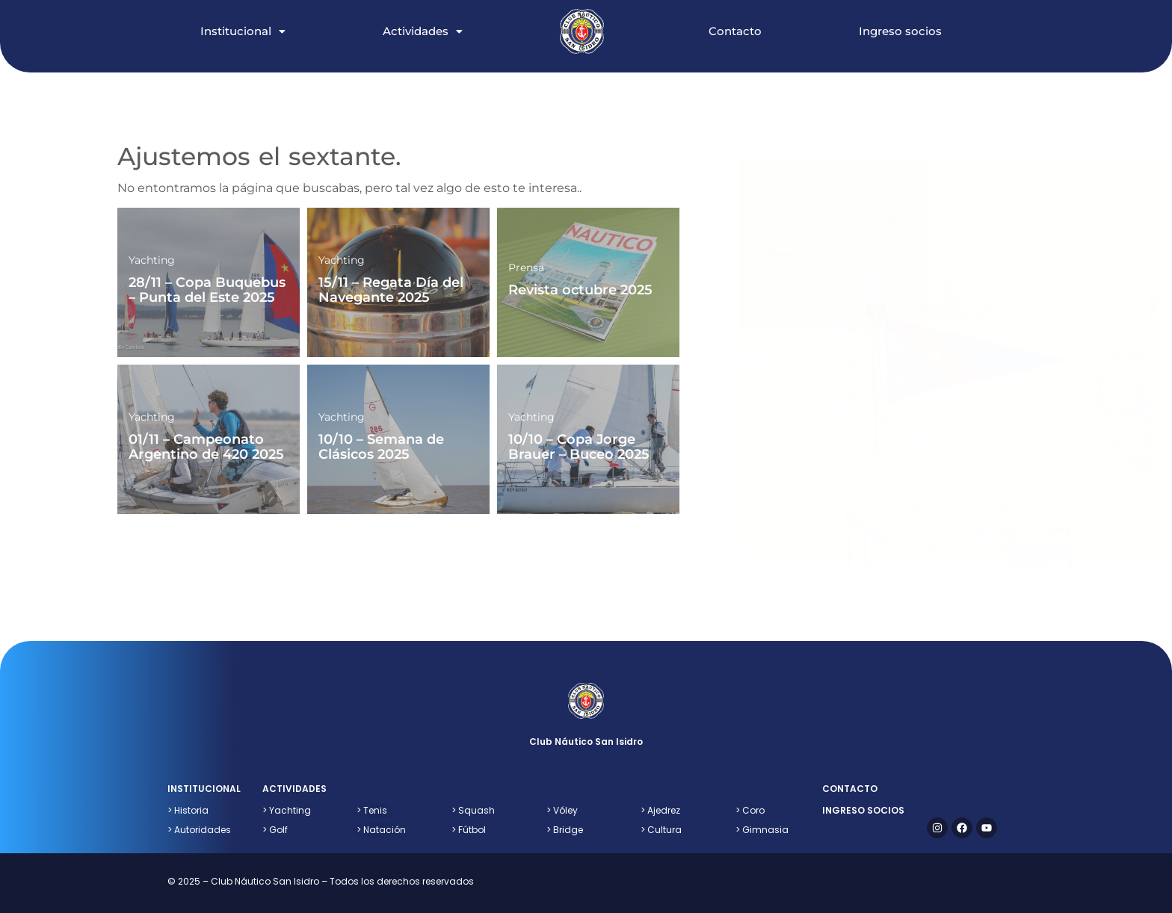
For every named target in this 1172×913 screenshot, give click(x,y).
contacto (850, 788)
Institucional (243, 31)
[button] (257, 15)
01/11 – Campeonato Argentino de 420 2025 (206, 446)
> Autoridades (199, 829)
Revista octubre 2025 (580, 290)
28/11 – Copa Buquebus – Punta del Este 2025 (207, 290)
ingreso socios (863, 810)
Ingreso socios (900, 31)
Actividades (423, 31)
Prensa (526, 267)
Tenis (372, 810)
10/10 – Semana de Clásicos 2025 (381, 446)
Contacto (735, 31)
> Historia (188, 810)
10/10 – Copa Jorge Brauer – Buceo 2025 (579, 446)
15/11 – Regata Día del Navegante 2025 (390, 290)
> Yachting (286, 810)
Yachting (152, 260)
